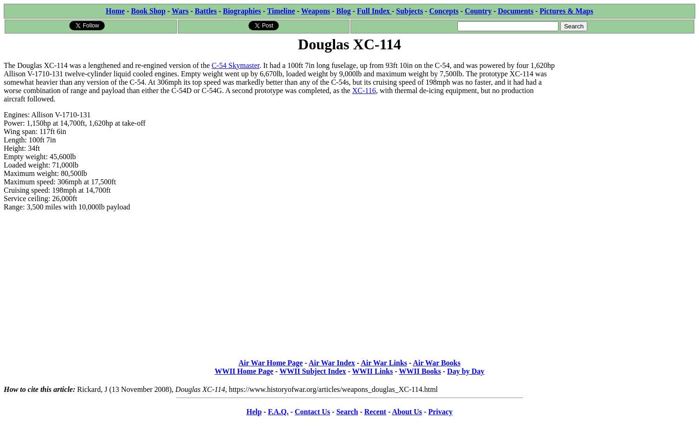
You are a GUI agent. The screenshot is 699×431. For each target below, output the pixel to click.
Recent (375, 412)
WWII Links (372, 371)
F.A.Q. (278, 412)
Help (254, 412)
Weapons (315, 11)
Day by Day (465, 371)
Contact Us (312, 412)
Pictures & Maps (566, 11)
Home (115, 11)
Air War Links (384, 363)
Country (478, 11)
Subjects (409, 11)
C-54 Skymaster (236, 65)
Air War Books (436, 363)
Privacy (440, 412)
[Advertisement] (625, 112)
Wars (180, 11)
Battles (206, 11)
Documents (515, 11)
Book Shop (148, 11)
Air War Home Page (271, 363)
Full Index (374, 11)
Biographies (242, 11)
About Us (407, 412)
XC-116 (364, 90)
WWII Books (420, 371)
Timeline (281, 11)
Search (347, 412)
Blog (343, 11)
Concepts (443, 11)
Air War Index (332, 363)
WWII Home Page (244, 371)
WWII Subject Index (312, 371)
